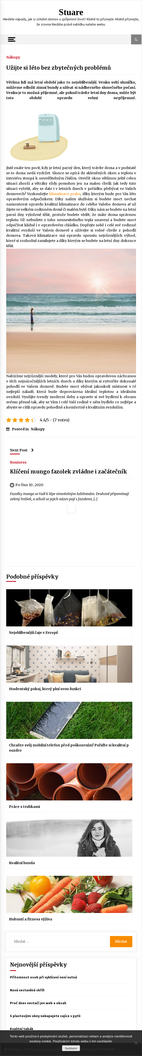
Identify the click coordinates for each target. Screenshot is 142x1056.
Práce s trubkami (24, 806)
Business (18, 462)
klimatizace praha (64, 194)
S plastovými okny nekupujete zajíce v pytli (45, 1016)
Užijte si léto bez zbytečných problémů (58, 67)
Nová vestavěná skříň (27, 990)
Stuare (71, 12)
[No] (135, 1043)
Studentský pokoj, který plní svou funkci (45, 689)
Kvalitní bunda (22, 863)
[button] (136, 39)
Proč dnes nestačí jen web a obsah (38, 1003)
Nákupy (13, 57)
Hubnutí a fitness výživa (30, 919)
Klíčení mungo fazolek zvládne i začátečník (68, 471)
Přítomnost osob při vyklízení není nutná (43, 977)
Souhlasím (71, 1048)
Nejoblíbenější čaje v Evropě (33, 632)
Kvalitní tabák (21, 1029)
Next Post (22, 450)
